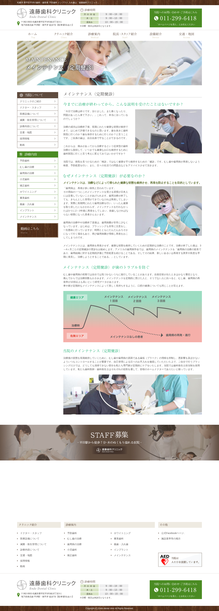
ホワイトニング (28, 191)
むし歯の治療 (27, 167)
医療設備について (29, 113)
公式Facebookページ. (172, 533)
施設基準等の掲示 (171, 538)
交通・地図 (186, 35)
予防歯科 (24, 160)
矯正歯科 (24, 185)
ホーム (32, 35)
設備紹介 (155, 35)
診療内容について (29, 126)
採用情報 (24, 138)
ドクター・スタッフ (30, 107)
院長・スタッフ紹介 (125, 35)
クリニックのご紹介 (30, 101)
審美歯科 (24, 197)
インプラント (27, 210)
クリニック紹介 (63, 35)
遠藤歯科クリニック (46, 13)
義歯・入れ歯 (27, 204)
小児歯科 (24, 179)
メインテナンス (28, 216)
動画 (22, 145)
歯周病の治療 (27, 173)
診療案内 (94, 35)
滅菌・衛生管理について (33, 120)
